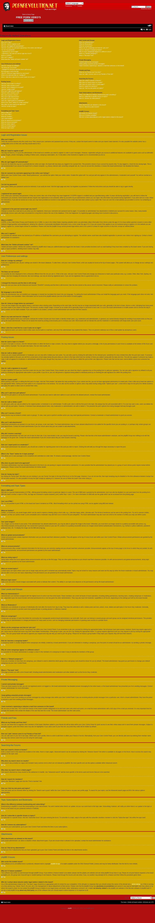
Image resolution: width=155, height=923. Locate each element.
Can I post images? (7, 118)
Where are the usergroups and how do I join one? (94, 48)
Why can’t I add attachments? (10, 96)
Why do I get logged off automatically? (12, 46)
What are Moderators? (85, 44)
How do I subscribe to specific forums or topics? (93, 96)
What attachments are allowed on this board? (92, 105)
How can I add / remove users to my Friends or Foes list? (96, 74)
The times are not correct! (9, 67)
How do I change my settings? (10, 65)
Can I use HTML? (6, 114)
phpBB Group (55, 864)
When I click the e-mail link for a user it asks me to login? (18, 77)
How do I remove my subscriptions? (89, 98)
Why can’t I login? (6, 42)
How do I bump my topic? (8, 106)
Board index (10, 26)
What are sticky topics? (8, 124)
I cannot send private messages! (88, 62)
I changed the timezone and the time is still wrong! (16, 69)
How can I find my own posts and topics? (91, 88)
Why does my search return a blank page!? (92, 84)
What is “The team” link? (86, 55)
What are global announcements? (11, 120)
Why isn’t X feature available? (88, 115)
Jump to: (126, 897)
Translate (77, 6)
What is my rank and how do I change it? (13, 75)
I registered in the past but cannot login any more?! (16, 53)
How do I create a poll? (8, 89)
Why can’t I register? (7, 57)
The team (123, 902)
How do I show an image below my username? (15, 73)
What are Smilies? (6, 116)
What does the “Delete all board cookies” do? (14, 59)
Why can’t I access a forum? (9, 95)
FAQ (144, 29)
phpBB (70, 908)
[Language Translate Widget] (74, 3)
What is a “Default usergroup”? (88, 53)
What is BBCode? (6, 112)
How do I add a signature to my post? (12, 87)
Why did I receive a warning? (9, 98)
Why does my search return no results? (90, 82)
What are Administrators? (86, 42)
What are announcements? (9, 122)
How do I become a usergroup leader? (90, 50)
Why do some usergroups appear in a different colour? (95, 51)
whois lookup (136, 884)
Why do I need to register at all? (10, 44)
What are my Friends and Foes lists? (90, 72)
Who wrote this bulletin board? (88, 113)
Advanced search (146, 8)
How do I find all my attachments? (89, 107)
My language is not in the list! (10, 71)
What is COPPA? (6, 55)
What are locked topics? (8, 126)
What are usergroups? (85, 46)
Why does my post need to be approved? (13, 104)
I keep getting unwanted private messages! (92, 64)
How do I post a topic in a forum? (11, 83)
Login (149, 29)
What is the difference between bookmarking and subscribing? (97, 94)
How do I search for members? (88, 86)
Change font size (149, 25)
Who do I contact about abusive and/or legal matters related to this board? (101, 117)
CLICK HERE (28, 20)
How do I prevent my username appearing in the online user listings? (21, 48)
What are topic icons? (7, 128)
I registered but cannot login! (9, 51)
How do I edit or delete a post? (10, 85)
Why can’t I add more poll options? (11, 91)
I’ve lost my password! (7, 50)
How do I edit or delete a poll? (10, 93)
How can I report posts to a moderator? (13, 100)
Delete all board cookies (135, 902)
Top (4, 146)
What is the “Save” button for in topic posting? (15, 102)
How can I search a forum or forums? (90, 80)
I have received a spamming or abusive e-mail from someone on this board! (101, 65)
